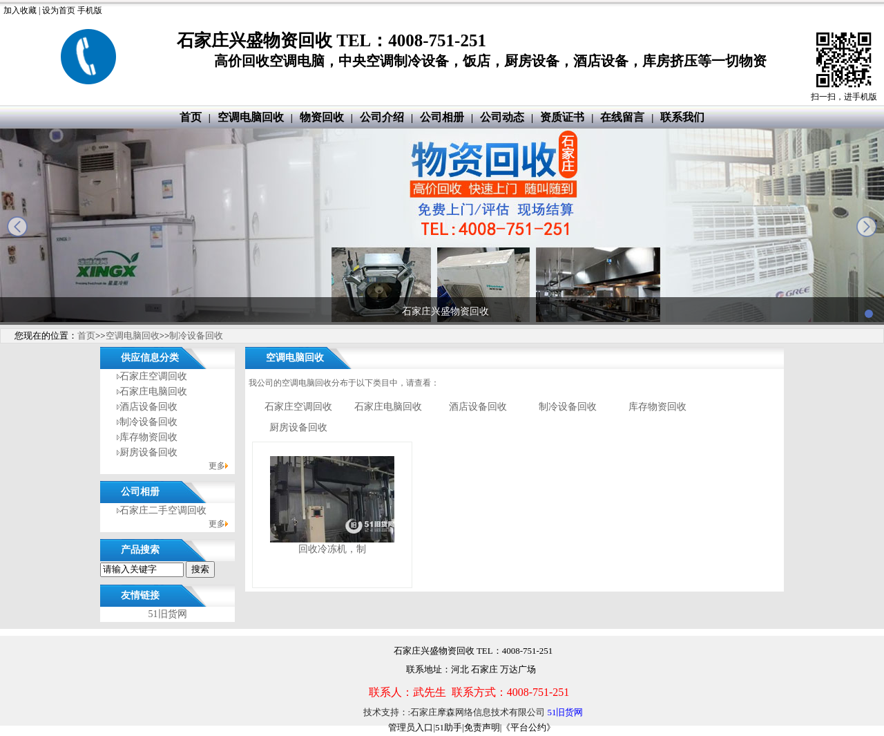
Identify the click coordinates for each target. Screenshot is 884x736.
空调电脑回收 (251, 117)
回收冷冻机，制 (332, 549)
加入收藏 (20, 10)
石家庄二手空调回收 (162, 510)
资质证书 (562, 117)
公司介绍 (382, 117)
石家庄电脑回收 (153, 391)
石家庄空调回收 (153, 376)
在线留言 (622, 117)
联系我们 (682, 117)
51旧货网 (167, 614)
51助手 (448, 727)
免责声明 (482, 727)
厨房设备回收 (148, 452)
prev (17, 226)
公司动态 (502, 117)
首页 (191, 117)
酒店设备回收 (148, 407)
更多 (217, 466)
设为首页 (58, 10)
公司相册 (442, 117)
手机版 (89, 10)
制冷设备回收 (196, 335)
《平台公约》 (528, 727)
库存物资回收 (148, 437)
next (866, 226)
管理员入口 (410, 727)
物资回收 (322, 117)
